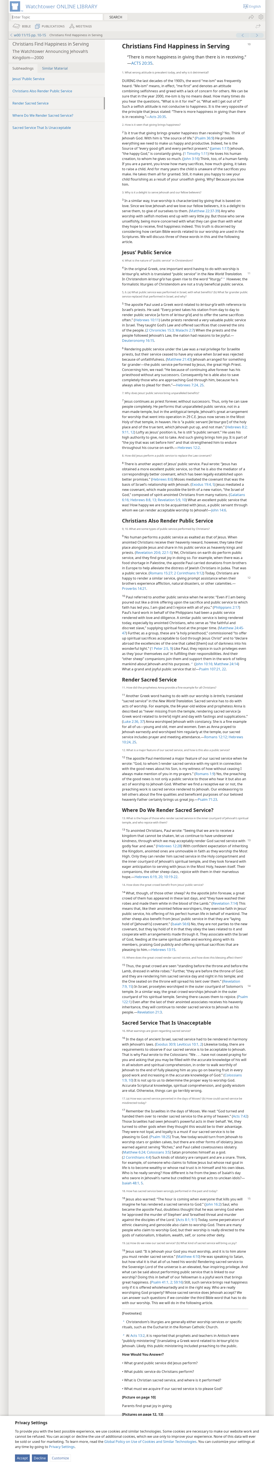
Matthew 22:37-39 (204, 211)
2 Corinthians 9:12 (188, 573)
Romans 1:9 (204, 773)
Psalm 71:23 (207, 799)
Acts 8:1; (184, 1219)
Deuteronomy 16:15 (138, 340)
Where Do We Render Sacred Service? (42, 115)
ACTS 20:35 (141, 63)
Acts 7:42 (240, 1116)
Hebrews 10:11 (147, 320)
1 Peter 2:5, (160, 648)
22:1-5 (166, 552)
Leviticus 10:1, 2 (189, 1044)
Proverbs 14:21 (134, 588)
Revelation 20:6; (148, 552)
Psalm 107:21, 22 (212, 669)
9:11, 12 (128, 432)
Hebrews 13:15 (163, 949)
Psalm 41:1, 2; (162, 1282)
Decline (40, 1458)
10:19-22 (170, 876)
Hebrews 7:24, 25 (190, 385)
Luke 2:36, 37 (133, 721)
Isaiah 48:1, (131, 1183)
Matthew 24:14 (225, 664)
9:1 (193, 1219)
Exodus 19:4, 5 (203, 484)
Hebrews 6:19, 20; (149, 876)
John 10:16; (204, 664)
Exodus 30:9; (166, 1044)
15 (130, 986)
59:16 (177, 1282)
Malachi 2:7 (184, 330)
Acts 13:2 (137, 1335)
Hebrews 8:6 (162, 479)
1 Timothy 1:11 (196, 153)
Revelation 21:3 (149, 1012)
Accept (22, 1458)
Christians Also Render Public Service (42, 91)
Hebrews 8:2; (236, 427)
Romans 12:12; (216, 737)
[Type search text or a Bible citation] (55, 17)
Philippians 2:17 (226, 607)
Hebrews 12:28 (169, 846)
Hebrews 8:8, (140, 500)
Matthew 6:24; (134, 1152)
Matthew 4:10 (188, 1256)
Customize (60, 1458)
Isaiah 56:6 (180, 924)
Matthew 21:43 (179, 359)
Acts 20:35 (158, 116)
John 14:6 (218, 510)
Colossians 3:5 (158, 1152)
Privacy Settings (62, 1446)
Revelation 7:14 (225, 903)
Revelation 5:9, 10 (171, 500)
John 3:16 (191, 158)
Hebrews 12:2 (189, 447)
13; (154, 500)
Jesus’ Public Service (28, 78)
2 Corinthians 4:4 (136, 1157)
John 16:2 (213, 1204)
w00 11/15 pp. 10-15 (28, 35)
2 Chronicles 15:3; (160, 330)
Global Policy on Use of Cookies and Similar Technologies (150, 1441)
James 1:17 (219, 148)
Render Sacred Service (30, 103)
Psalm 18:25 (160, 1136)
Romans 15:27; (161, 573)
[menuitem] (260, 16)
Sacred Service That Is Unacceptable (41, 127)
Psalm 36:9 (204, 138)
